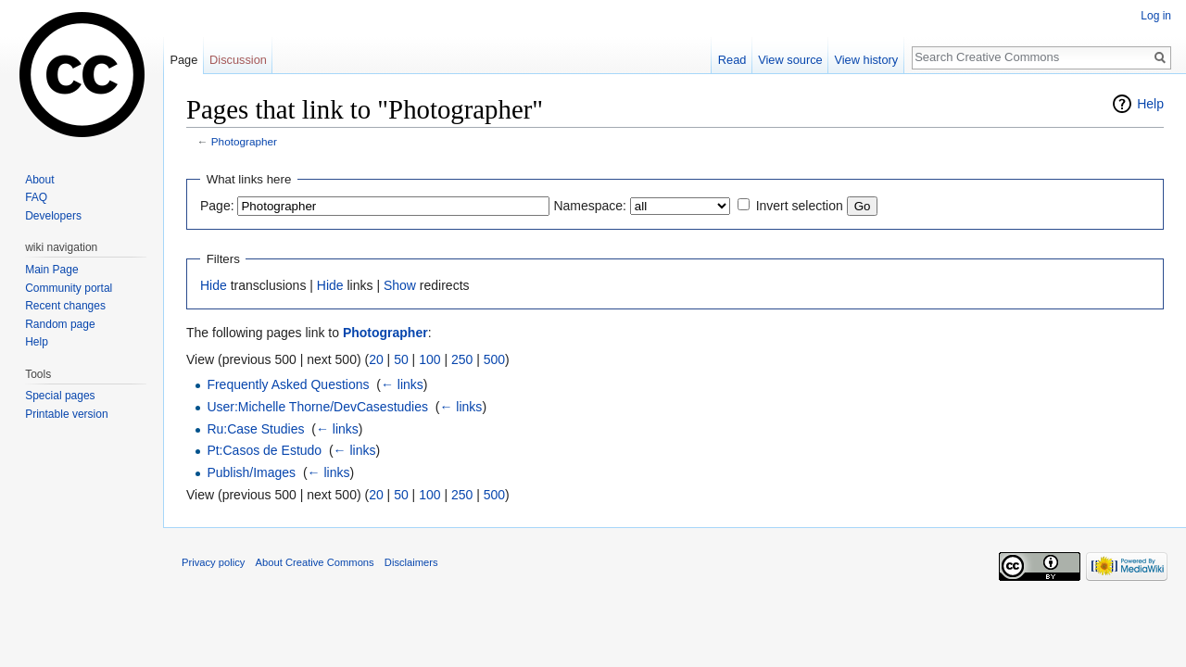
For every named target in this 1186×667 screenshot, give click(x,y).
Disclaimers (411, 562)
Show (400, 285)
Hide (213, 285)
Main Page (51, 269)
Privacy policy (213, 562)
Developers (53, 215)
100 (429, 359)
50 (401, 359)
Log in (1156, 15)
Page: (217, 205)
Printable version (66, 414)
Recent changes (65, 305)
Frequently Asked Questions (288, 384)
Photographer (244, 141)
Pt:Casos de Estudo (264, 450)
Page (183, 60)
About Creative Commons (315, 562)
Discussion (238, 60)
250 (462, 359)
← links (402, 384)
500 (494, 359)
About (39, 179)
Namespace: (589, 205)
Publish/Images (251, 472)
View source (790, 60)
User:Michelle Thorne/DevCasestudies (317, 406)
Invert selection (799, 205)
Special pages (60, 395)
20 (376, 359)
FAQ (36, 197)
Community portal (68, 288)
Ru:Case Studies (255, 429)
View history (866, 60)
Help (1150, 103)
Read (732, 60)
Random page (60, 324)
